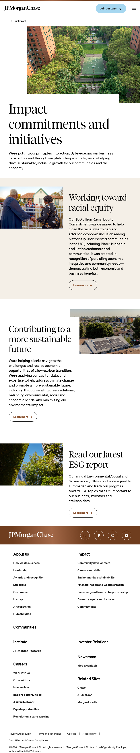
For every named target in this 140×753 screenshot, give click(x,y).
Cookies (71, 733)
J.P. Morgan (84, 695)
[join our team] (111, 8)
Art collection (22, 606)
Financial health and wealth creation (100, 584)
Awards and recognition (28, 577)
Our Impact (19, 21)
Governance (21, 592)
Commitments (86, 606)
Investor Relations (92, 641)
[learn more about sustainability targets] (23, 417)
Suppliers (19, 584)
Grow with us (21, 680)
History (18, 599)
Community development (93, 563)
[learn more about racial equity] (83, 285)
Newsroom (86, 656)
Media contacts (87, 665)
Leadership (20, 570)
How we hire (21, 687)
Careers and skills (88, 570)
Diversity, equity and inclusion (96, 599)
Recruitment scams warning (31, 716)
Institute (20, 641)
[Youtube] (126, 535)
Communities (24, 626)
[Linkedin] (85, 535)
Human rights (22, 614)
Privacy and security (20, 733)
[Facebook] (99, 535)
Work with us (21, 673)
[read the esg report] (83, 513)
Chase (81, 687)
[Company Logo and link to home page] (22, 12)
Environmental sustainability (95, 577)
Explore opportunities (27, 694)
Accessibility (89, 733)
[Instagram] (112, 535)
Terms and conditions (49, 733)
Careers (20, 663)
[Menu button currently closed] (134, 8)
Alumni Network (23, 702)
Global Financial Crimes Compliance (28, 740)
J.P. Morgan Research (27, 651)
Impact (83, 553)
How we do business (26, 563)
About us (21, 553)
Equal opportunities (26, 709)
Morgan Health (87, 702)
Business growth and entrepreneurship (102, 592)
